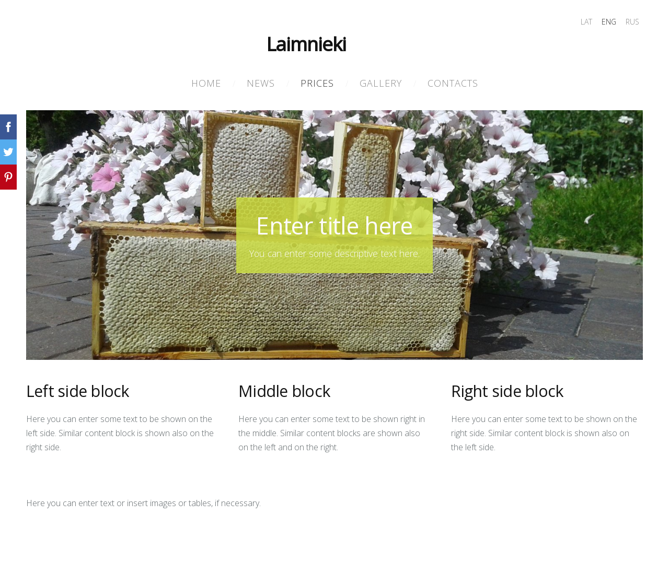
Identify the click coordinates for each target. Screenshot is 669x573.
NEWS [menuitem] (261, 83)
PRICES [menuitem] (317, 83)
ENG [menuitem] (609, 22)
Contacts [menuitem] (453, 83)
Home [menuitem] (206, 83)
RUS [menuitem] (632, 22)
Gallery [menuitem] (381, 83)
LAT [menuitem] (586, 22)
